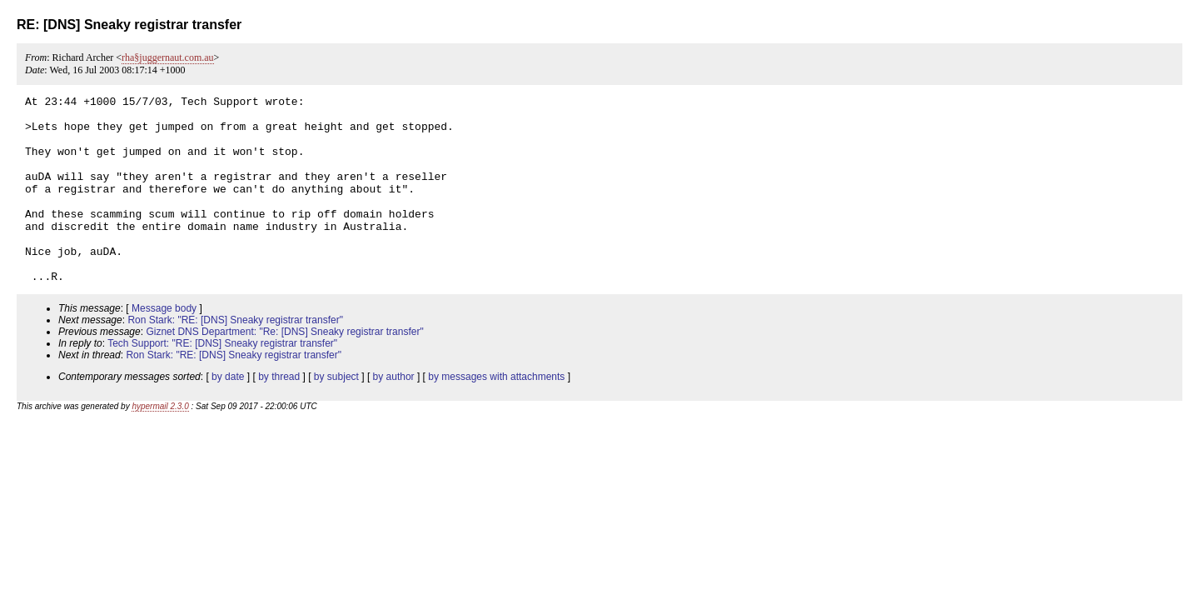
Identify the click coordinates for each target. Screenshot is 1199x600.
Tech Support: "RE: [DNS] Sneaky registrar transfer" (222, 381)
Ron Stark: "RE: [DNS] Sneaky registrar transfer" (235, 357)
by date (227, 414)
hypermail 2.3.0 (160, 443)
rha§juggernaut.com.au (168, 57)
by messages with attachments (496, 414)
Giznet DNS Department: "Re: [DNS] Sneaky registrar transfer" (284, 369)
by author (394, 414)
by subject (336, 414)
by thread (279, 414)
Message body (164, 346)
